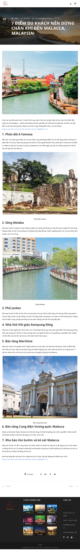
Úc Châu (40, 538)
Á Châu (28, 516)
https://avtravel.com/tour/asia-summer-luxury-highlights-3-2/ (25, 133)
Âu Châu (40, 516)
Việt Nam (52, 538)
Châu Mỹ (52, 516)
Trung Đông (28, 538)
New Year (28, 527)
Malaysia (49, 18)
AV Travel (27, 18)
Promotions (52, 527)
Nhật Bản (40, 527)
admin (16, 18)
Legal (40, 548)
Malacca (44, 18)
